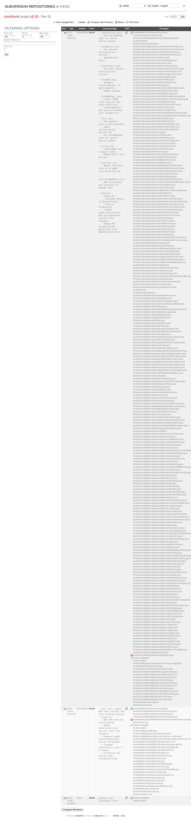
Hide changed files (65, 22)
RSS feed (134, 22)
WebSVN (79, 816)
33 (65, 33)
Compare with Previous (102, 22)
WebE (65, 6)
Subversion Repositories (30, 6)
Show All (8, 46)
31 (65, 709)
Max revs (44, 33)
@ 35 (34, 16)
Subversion (98, 816)
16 (65, 798)
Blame (121, 22)
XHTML (116, 816)
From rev (8, 33)
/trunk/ (92, 32)
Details (82, 22)
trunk (15, 16)
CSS (123, 816)
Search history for (12, 39)
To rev (24, 33)
